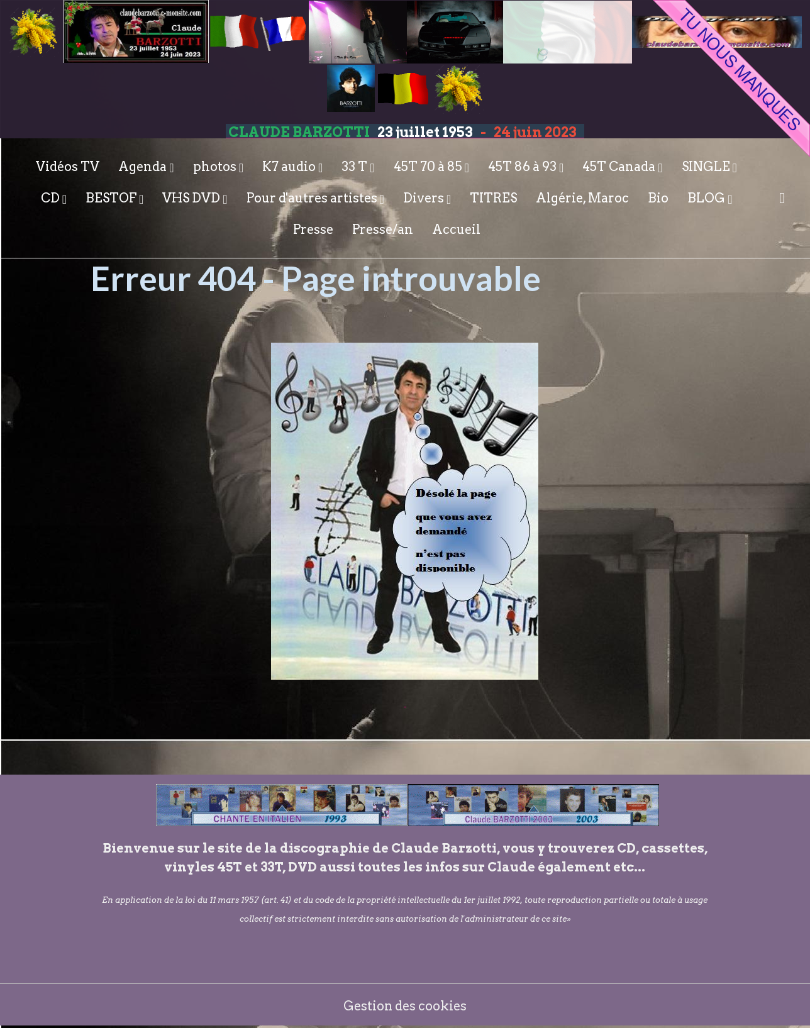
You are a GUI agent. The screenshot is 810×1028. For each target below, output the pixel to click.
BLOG (707, 198)
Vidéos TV (67, 166)
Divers (425, 198)
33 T (355, 166)
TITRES (493, 198)
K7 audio (290, 166)
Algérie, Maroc (582, 198)
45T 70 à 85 (429, 166)
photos (216, 166)
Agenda (143, 166)
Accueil (456, 229)
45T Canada (620, 166)
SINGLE (707, 166)
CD (51, 198)
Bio (658, 198)
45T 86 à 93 (523, 166)
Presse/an (382, 229)
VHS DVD (192, 198)
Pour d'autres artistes (313, 198)
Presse (313, 229)
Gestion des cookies (405, 1006)
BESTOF (112, 198)
